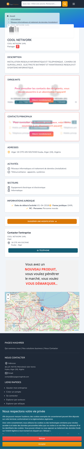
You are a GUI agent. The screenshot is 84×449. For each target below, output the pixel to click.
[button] (42, 309)
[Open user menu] (73, 4)
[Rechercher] (65, 4)
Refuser (42, 439)
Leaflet (75, 330)
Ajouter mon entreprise (16, 388)
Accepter (42, 444)
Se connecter (12, 395)
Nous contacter (51, 348)
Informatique (15, 19)
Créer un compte (13, 391)
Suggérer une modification (42, 221)
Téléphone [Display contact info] (43, 250)
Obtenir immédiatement (41, 100)
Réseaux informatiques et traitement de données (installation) (34, 22)
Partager (11, 46)
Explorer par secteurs (15, 399)
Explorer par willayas (15, 403)
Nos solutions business (32, 348)
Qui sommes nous (13, 348)
